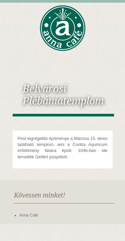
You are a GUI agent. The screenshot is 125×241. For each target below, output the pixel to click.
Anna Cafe (28, 215)
